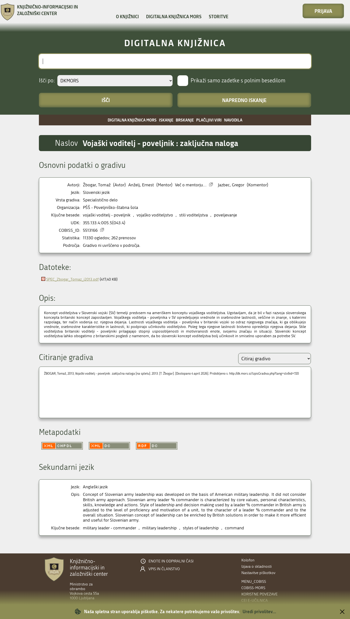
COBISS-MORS (253, 587)
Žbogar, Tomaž (97, 185)
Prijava (323, 11)
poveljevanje (225, 215)
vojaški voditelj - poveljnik (107, 215)
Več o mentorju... (191, 185)
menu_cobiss (253, 581)
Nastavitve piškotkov (258, 572)
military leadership (159, 528)
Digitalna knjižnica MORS (173, 16)
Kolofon (247, 560)
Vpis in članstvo (164, 569)
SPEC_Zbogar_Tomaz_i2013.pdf (72, 279)
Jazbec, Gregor (231, 185)
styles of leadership (201, 528)
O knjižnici (127, 16)
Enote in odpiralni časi (171, 561)
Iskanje (166, 120)
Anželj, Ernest (141, 185)
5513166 (90, 230)
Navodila (233, 120)
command (234, 528)
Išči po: (47, 80)
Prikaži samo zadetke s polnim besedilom (238, 80)
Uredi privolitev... (259, 611)
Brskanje (185, 120)
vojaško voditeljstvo (155, 215)
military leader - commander (109, 528)
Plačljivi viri (209, 120)
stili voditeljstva (193, 215)
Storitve (218, 16)
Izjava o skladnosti (256, 566)
